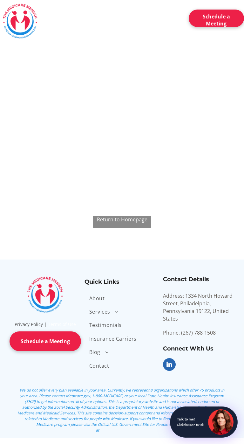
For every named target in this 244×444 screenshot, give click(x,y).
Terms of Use (62, 324)
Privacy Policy (29, 324)
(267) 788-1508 (198, 332)
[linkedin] (169, 365)
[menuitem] (75, 17)
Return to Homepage (122, 219)
